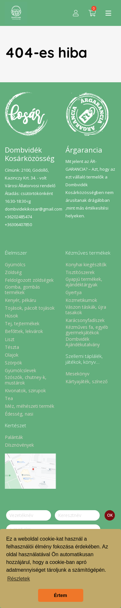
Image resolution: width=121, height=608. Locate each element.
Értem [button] (60, 595)
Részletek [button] (18, 578)
